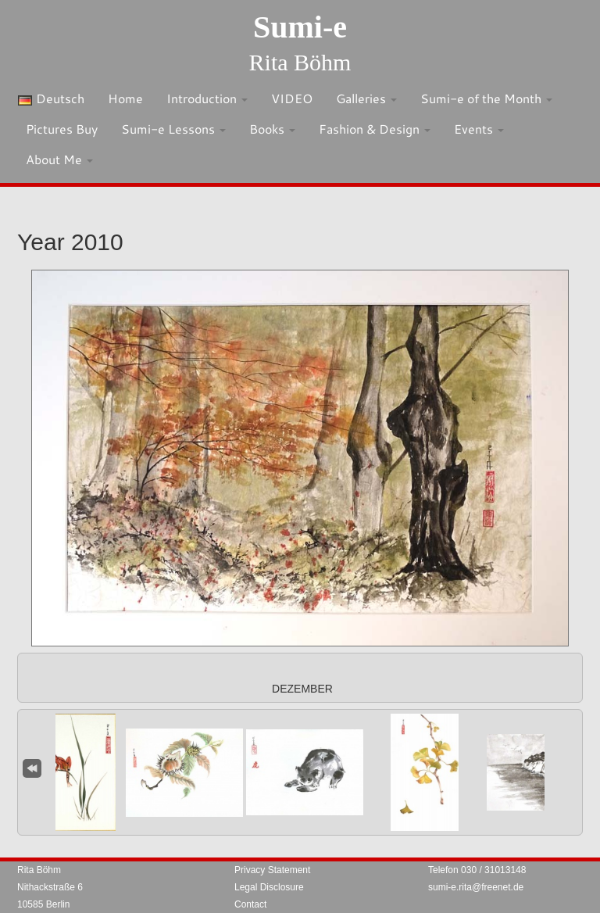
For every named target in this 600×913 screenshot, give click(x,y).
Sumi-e (300, 27)
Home (125, 98)
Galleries (366, 98)
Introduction (207, 98)
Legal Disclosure (269, 887)
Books (272, 128)
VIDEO (291, 98)
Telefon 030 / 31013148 (477, 870)
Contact (250, 904)
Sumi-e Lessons (173, 128)
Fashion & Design (374, 128)
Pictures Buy (62, 128)
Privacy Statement (272, 870)
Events (479, 128)
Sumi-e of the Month (486, 98)
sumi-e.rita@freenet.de (475, 887)
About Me (59, 159)
